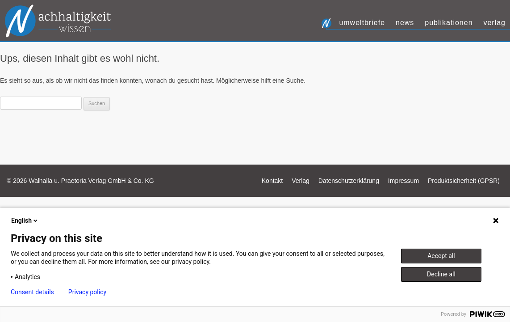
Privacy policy (87, 292)
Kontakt (272, 181)
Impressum (403, 181)
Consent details (32, 292)
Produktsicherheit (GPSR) (464, 181)
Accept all (441, 255)
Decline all (441, 274)
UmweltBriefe (362, 22)
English (25, 220)
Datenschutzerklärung (348, 181)
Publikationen (448, 22)
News (405, 22)
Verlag (494, 22)
